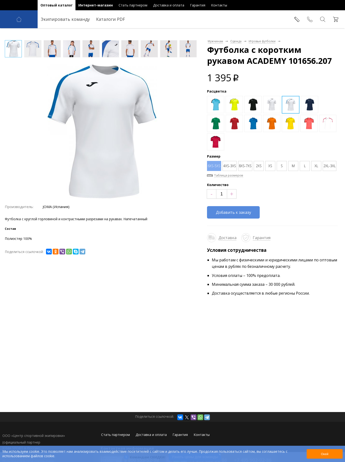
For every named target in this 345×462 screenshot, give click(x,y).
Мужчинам (215, 41)
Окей (324, 454)
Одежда (236, 41)
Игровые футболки (262, 41)
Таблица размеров (228, 175)
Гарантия (261, 237)
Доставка (227, 237)
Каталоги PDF (110, 19)
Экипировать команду (65, 19)
